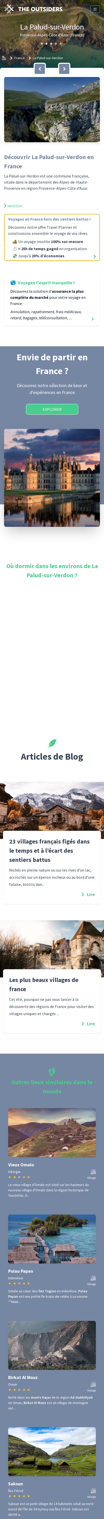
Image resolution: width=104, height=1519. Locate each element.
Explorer (52, 409)
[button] (52, 109)
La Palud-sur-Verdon (48, 58)
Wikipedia (13, 206)
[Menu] (95, 9)
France (19, 58)
